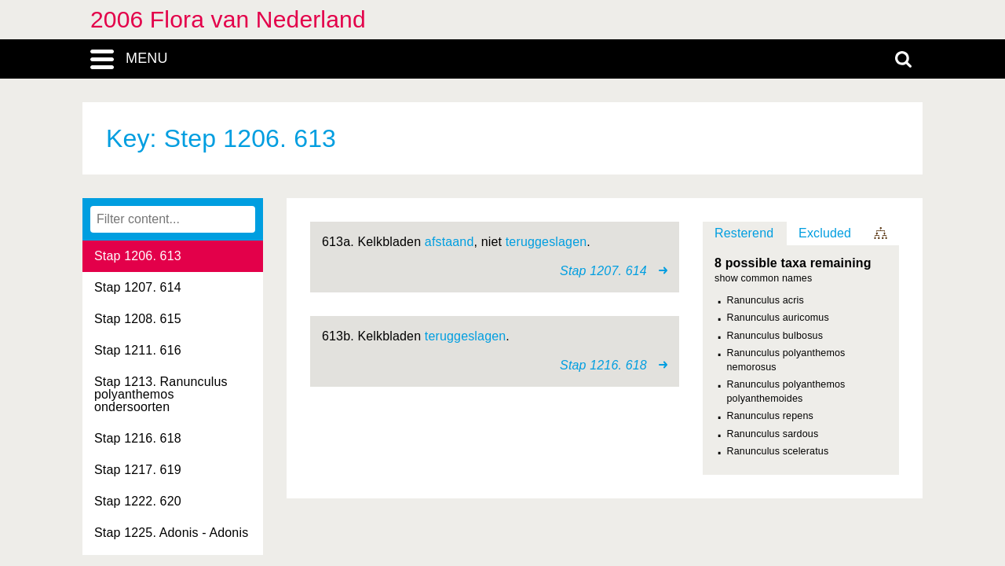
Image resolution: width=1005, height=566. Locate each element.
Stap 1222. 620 (137, 501)
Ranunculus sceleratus (778, 451)
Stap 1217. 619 (137, 469)
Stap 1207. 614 (137, 287)
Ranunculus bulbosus (775, 335)
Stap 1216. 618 (137, 438)
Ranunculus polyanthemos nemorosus (786, 360)
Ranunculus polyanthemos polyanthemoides (786, 391)
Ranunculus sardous (773, 433)
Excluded (825, 233)
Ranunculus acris (765, 300)
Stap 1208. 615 (137, 318)
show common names (763, 279)
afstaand (449, 241)
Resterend (743, 233)
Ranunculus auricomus (778, 317)
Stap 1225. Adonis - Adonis (171, 532)
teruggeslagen (546, 241)
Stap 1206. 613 (137, 256)
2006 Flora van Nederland (228, 19)
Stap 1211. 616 (137, 350)
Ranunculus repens (770, 415)
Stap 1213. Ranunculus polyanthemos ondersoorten (161, 394)
